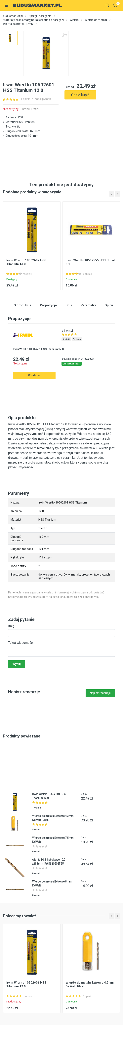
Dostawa (77, 339)
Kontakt (66, 339)
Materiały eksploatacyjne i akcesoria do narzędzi (33, 19)
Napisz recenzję (100, 693)
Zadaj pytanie (43, 98)
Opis (68, 305)
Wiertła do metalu (96, 19)
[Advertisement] (92, 120)
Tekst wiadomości (20, 643)
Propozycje (48, 305)
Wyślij (16, 664)
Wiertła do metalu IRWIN (18, 23)
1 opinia (25, 98)
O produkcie (22, 305)
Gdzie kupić (80, 95)
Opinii (109, 305)
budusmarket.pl (13, 16)
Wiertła (74, 19)
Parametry (88, 305)
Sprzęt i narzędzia (40, 16)
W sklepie (34, 375)
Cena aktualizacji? (71, 364)
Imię (11, 626)
